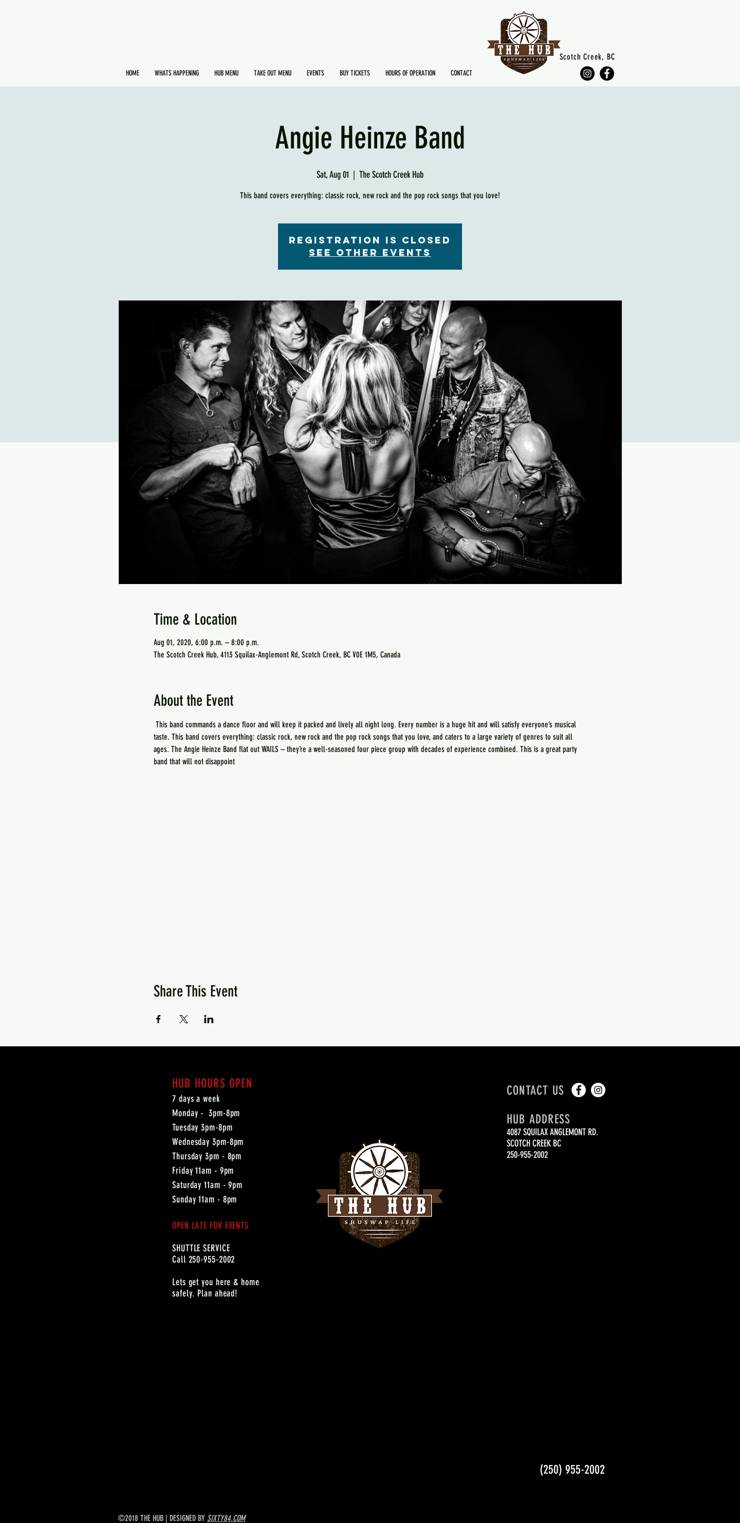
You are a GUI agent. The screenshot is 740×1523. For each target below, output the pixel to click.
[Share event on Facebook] (158, 1019)
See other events (370, 252)
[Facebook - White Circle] (578, 1090)
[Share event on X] (184, 1019)
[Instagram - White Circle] (598, 1090)
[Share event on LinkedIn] (209, 1019)
